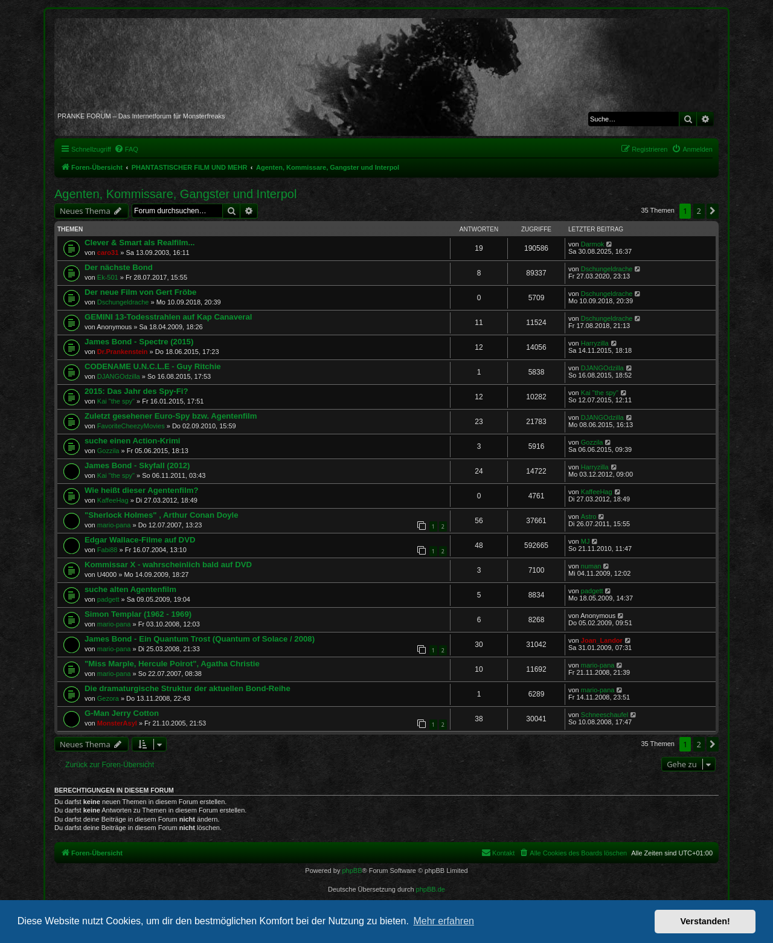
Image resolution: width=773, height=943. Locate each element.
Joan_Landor (602, 640)
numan (591, 566)
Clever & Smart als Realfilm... (140, 242)
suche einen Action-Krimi (133, 440)
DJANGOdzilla (118, 376)
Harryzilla (595, 343)
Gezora (108, 698)
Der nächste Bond (119, 267)
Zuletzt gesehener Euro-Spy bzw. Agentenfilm (171, 415)
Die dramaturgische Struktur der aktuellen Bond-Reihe (187, 688)
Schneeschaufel (604, 714)
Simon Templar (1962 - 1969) (138, 614)
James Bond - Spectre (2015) (139, 341)
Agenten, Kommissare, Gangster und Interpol (175, 194)
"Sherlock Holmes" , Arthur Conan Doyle (162, 515)
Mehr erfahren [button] (443, 921)
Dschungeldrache (607, 268)
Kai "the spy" (116, 401)
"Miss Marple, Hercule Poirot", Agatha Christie (172, 663)
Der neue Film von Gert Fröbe (140, 292)
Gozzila (108, 450)
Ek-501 (107, 277)
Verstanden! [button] (705, 921)
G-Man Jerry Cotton (122, 713)
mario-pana (114, 525)
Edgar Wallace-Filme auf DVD (140, 539)
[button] (713, 211)
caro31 (107, 252)
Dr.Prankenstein (122, 351)
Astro (589, 516)
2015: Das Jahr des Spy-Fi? (136, 391)
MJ (585, 541)
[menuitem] (126, 149)
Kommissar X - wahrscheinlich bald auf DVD (168, 564)
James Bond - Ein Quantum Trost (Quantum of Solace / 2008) (200, 638)
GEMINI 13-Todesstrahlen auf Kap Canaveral (168, 316)
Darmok (593, 244)
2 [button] (699, 210)
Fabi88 (107, 549)
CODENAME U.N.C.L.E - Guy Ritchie (153, 366)
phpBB (352, 870)
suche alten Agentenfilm (130, 589)
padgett (108, 599)
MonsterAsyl (117, 723)
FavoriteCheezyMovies (131, 426)
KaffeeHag (113, 500)
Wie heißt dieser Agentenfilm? (141, 490)
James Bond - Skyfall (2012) (137, 465)
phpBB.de (430, 889)
